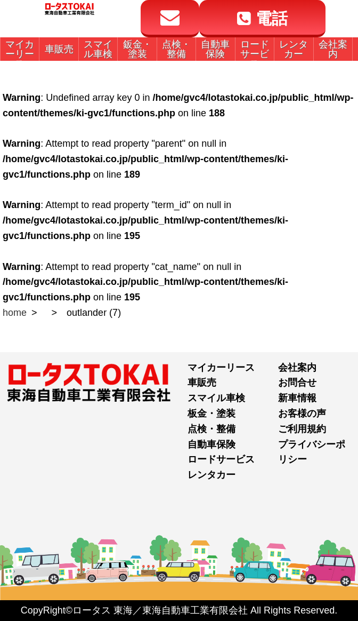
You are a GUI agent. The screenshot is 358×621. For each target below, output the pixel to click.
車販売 (202, 382)
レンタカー (211, 474)
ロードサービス (221, 459)
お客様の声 (302, 413)
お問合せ (297, 382)
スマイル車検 (216, 398)
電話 (262, 18)
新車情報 (297, 398)
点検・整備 (211, 429)
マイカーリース (221, 367)
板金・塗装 (211, 413)
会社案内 (297, 367)
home (15, 312)
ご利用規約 (302, 429)
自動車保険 (211, 444)
